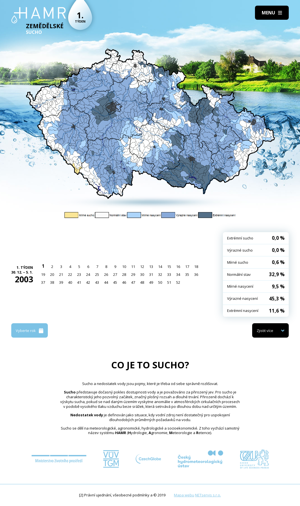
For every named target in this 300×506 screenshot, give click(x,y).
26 (106, 274)
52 (178, 282)
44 (106, 282)
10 (124, 266)
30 (142, 274)
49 (151, 282)
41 (79, 282)
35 (187, 274)
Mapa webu (184, 495)
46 (124, 282)
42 (88, 282)
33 (169, 274)
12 (142, 266)
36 (196, 274)
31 (151, 274)
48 (142, 282)
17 (187, 266)
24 (88, 274)
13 (151, 266)
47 (133, 282)
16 (178, 266)
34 (178, 274)
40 (70, 282)
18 (196, 266)
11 (133, 266)
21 (61, 274)
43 (97, 282)
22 (70, 274)
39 (61, 282)
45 (115, 282)
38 (52, 282)
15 (169, 266)
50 (160, 282)
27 (115, 274)
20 (52, 274)
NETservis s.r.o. (208, 495)
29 (133, 274)
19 (43, 274)
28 (124, 274)
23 (79, 274)
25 (97, 274)
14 (160, 266)
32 (160, 274)
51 (169, 282)
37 (43, 282)
